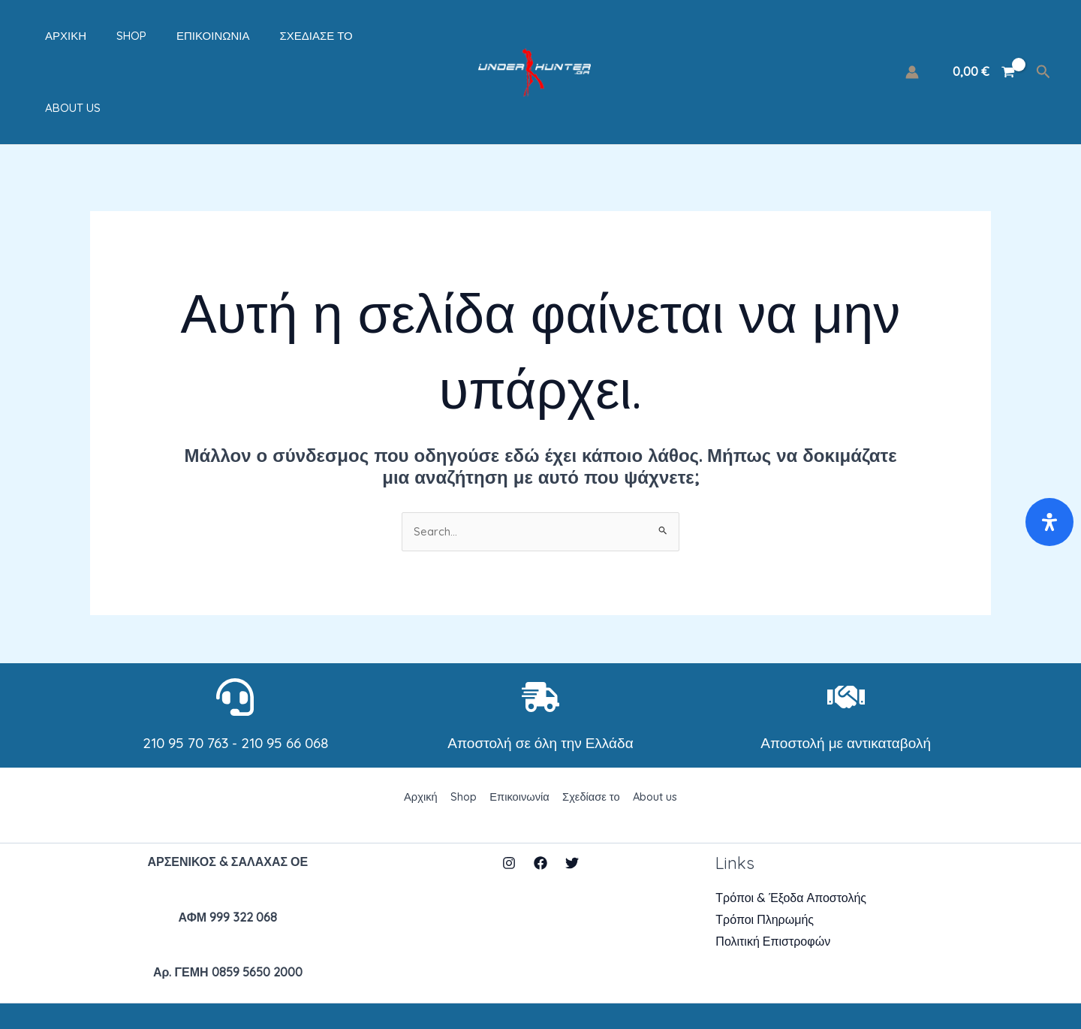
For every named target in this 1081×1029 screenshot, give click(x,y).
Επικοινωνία (182, 39)
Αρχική (50, 39)
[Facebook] (540, 798)
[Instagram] (509, 798)
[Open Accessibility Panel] (1049, 522)
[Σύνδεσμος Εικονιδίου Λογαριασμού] (912, 39)
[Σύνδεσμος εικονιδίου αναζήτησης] (1043, 39)
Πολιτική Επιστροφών (772, 876)
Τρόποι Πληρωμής (764, 855)
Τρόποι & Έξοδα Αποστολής (790, 833)
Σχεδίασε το (278, 39)
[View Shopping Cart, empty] (983, 39)
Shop (109, 39)
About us (365, 39)
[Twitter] (572, 798)
